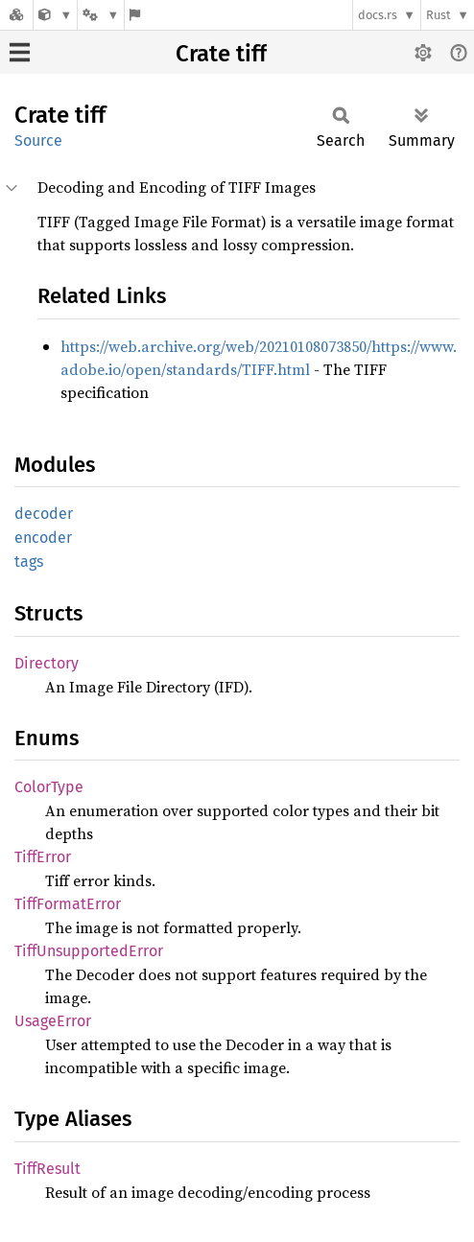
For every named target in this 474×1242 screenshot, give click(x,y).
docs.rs (377, 15)
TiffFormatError (67, 904)
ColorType (48, 787)
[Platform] (101, 15)
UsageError (52, 1021)
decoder (43, 513)
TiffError (42, 857)
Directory (46, 663)
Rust (438, 15)
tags (28, 561)
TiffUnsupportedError (88, 951)
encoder (43, 537)
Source (38, 140)
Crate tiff (221, 53)
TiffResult (47, 1169)
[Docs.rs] (16, 15)
